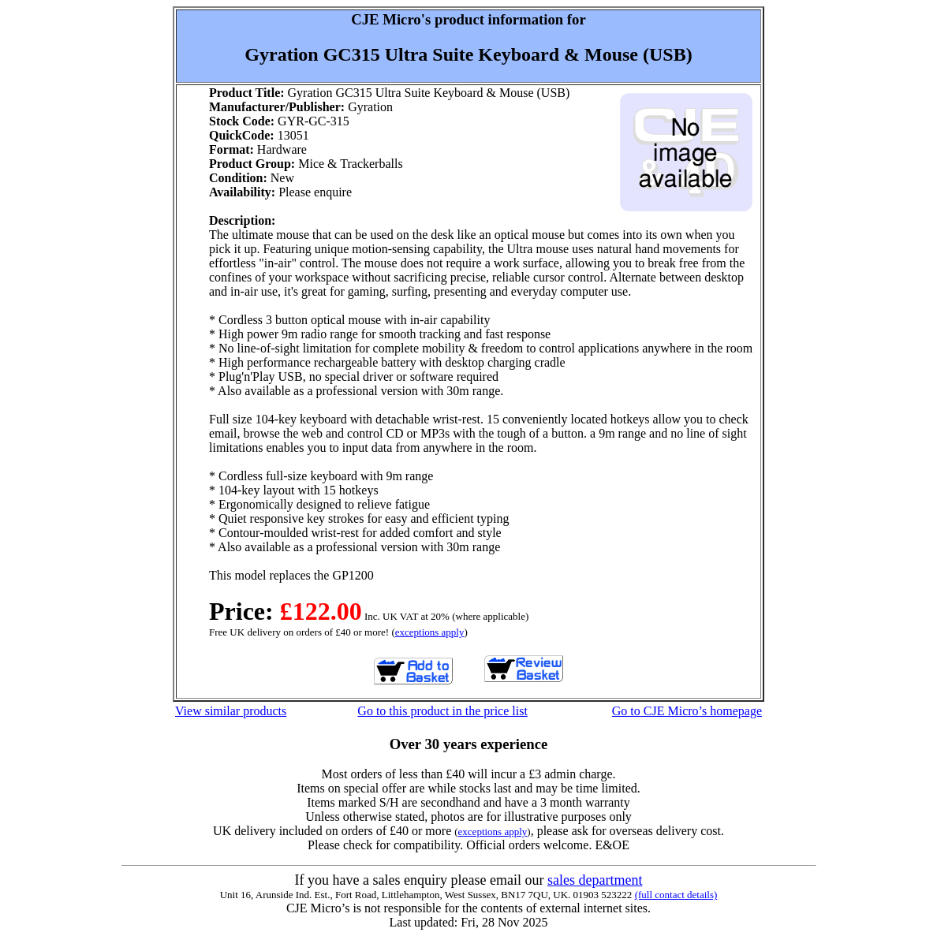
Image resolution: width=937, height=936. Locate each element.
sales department (594, 880)
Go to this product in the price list (442, 711)
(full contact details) (676, 895)
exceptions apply (430, 632)
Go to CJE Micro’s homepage (687, 711)
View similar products (230, 711)
